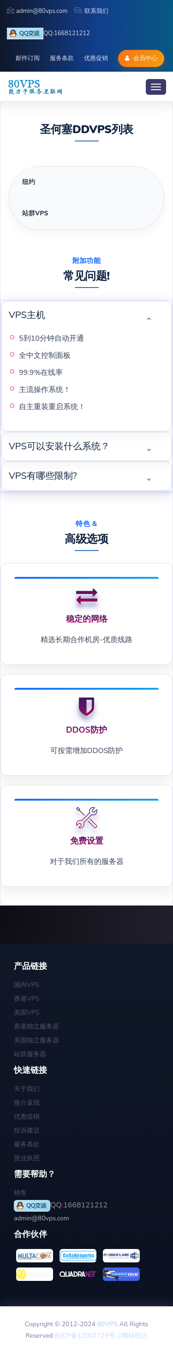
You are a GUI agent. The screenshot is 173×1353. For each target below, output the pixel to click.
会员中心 (141, 58)
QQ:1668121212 (48, 33)
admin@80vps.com (37, 11)
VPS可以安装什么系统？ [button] (59, 446)
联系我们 (91, 11)
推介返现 (27, 1102)
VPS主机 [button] (27, 315)
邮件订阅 (28, 58)
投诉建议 (27, 1130)
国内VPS (26, 984)
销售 (20, 1192)
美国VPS (26, 1012)
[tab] (86, 182)
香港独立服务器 (36, 1026)
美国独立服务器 (36, 1040)
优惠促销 (96, 58)
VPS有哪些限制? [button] (43, 476)
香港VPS (26, 998)
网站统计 (135, 1335)
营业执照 (27, 1158)
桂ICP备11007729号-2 (87, 1335)
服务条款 (62, 58)
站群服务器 (30, 1054)
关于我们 (27, 1088)
